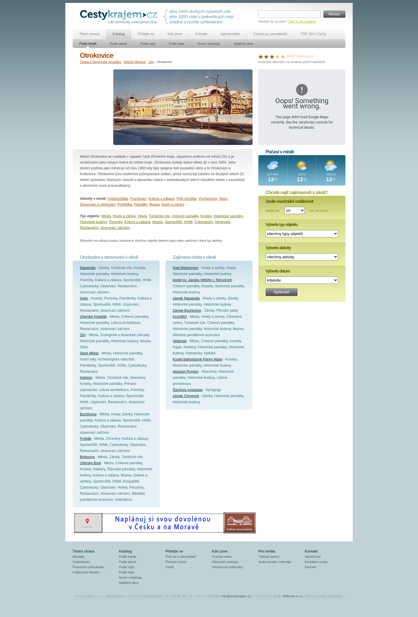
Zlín (151, 62)
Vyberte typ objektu (282, 224)
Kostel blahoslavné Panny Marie (197, 359)
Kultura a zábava (161, 199)
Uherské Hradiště (93, 317)
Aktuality (79, 556)
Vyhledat (282, 292)
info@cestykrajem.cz (236, 596)
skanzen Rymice (185, 372)
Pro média (266, 551)
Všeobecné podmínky (227, 567)
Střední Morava (135, 62)
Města (106, 216)
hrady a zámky (173, 204)
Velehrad (179, 341)
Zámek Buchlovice (187, 310)
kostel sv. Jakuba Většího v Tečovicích (202, 280)
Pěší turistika (186, 199)
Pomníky (115, 222)
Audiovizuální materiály (274, 562)
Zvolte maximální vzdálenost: (290, 201)
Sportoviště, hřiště (178, 222)
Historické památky (228, 216)
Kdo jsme (174, 34)
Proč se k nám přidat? (181, 556)
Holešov (86, 378)
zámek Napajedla (186, 298)
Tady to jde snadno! (302, 21)
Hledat (334, 14)
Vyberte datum (278, 271)
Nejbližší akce (243, 43)
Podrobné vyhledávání (88, 567)
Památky (140, 204)
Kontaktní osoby (316, 562)
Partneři (310, 567)
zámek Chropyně (186, 396)
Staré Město (89, 353)
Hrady (142, 216)
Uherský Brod (90, 463)
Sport (223, 199)
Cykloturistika (117, 199)
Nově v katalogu (208, 43)
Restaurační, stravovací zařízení (105, 228)
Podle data (176, 43)
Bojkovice (87, 457)
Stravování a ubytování (98, 204)
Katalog (119, 34)
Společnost (312, 556)
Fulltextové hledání (86, 572)
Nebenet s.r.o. (293, 596)
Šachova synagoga (187, 390)
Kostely (206, 216)
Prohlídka (124, 204)
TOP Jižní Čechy (314, 34)
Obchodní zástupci (225, 562)
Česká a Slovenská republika (100, 62)
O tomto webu (222, 556)
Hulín (84, 298)
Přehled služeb (176, 562)
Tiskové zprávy (269, 556)
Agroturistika (230, 34)
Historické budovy (93, 222)
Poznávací (138, 199)
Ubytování (222, 222)
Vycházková (207, 199)
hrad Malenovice (185, 268)
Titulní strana (89, 34)
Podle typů (148, 43)
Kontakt (201, 34)
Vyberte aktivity (278, 247)
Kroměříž (180, 317)
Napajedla (88, 268)
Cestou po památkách (270, 34)
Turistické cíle (159, 216)
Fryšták (85, 439)
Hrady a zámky (124, 216)
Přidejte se (146, 34)
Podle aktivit (118, 43)
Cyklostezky (203, 222)
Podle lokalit (87, 43)
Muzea (154, 204)
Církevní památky (185, 216)
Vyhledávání (81, 562)
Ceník (169, 567)
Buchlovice (88, 414)
